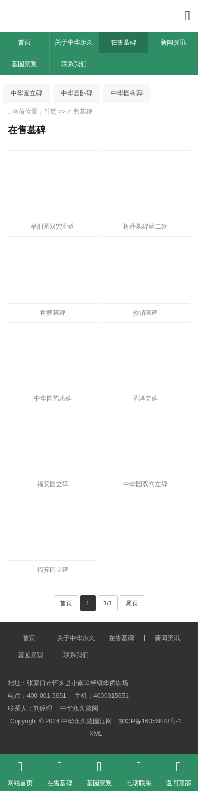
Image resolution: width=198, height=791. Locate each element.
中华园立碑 (26, 93)
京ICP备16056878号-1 (150, 721)
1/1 (107, 603)
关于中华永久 (74, 42)
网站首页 (20, 770)
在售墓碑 (123, 42)
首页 (24, 42)
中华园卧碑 (76, 93)
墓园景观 (24, 64)
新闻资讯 (173, 42)
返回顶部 (178, 770)
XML (95, 734)
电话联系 (138, 770)
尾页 (132, 603)
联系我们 (74, 64)
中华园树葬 (127, 93)
